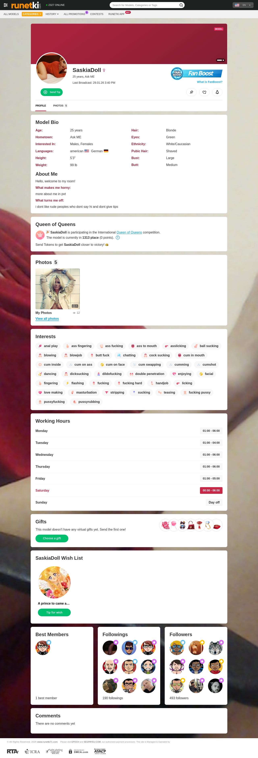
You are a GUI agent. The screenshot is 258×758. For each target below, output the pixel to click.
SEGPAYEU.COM (92, 742)
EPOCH (75, 742)
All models (11, 14)
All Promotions (75, 14)
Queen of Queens (129, 232)
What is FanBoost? (210, 81)
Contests (96, 14)
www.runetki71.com (47, 741)
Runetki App (117, 14)
